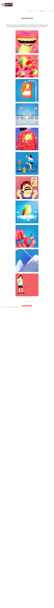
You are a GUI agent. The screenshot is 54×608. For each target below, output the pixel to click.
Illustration (30, 11)
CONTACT (41, 11)
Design (35, 11)
